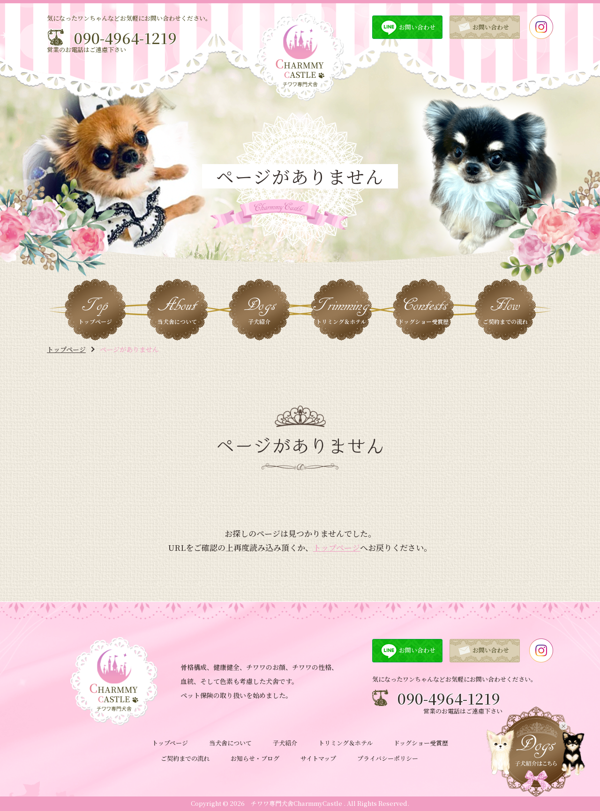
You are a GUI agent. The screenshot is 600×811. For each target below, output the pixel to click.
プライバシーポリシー (387, 758)
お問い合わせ (417, 27)
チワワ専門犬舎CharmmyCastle (296, 803)
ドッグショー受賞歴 (421, 743)
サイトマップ (318, 758)
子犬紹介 (285, 743)
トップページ (66, 349)
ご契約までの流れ (185, 758)
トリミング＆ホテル (345, 743)
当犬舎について (230, 743)
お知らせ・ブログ (255, 758)
